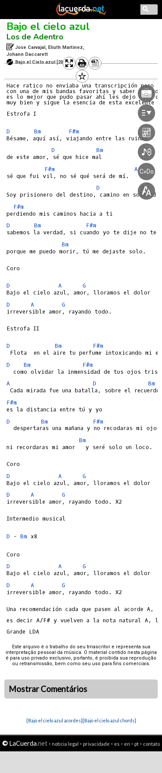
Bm (37, 131)
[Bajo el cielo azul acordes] (54, 720)
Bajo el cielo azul (48, 26)
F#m (18, 206)
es (117, 744)
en (127, 744)
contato (151, 744)
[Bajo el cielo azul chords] (109, 720)
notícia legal (65, 744)
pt (136, 744)
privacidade (96, 744)
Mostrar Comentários (48, 689)
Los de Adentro (35, 37)
